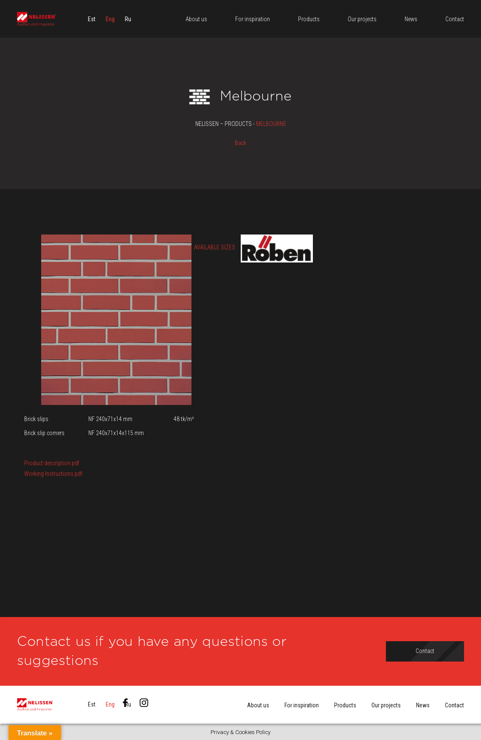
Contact (454, 705)
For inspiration (301, 705)
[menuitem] (92, 19)
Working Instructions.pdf (53, 473)
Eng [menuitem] (110, 19)
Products (345, 705)
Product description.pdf (51, 463)
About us (258, 705)
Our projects (386, 705)
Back (240, 143)
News (423, 705)
